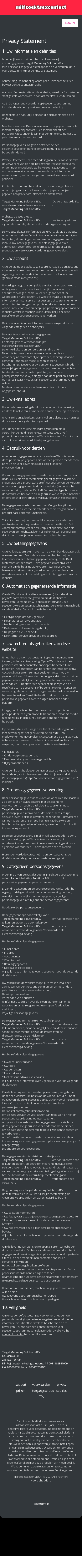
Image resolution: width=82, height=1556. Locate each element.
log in (70, 22)
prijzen (20, 1391)
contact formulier (13, 1334)
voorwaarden (41, 1385)
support (20, 1385)
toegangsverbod (41, 1391)
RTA (41, 1397)
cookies (61, 1391)
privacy (61, 1385)
